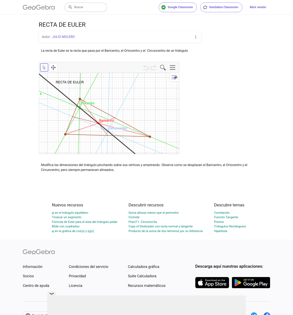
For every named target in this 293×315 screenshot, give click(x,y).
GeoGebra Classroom (220, 7)
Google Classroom (177, 7)
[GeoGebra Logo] (39, 7)
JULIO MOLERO (63, 37)
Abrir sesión (258, 7)
